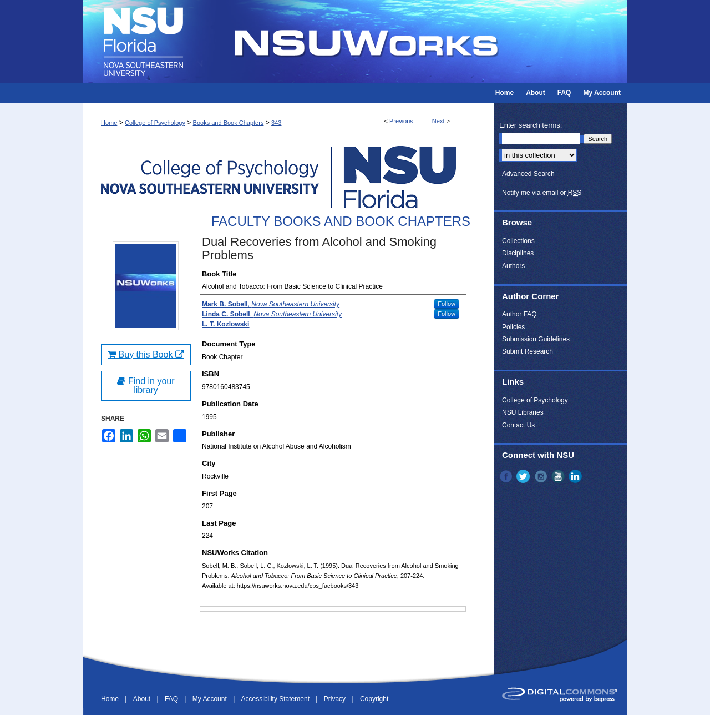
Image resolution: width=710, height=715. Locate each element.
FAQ (172, 699)
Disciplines (518, 253)
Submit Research (527, 351)
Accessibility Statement (276, 699)
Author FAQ (519, 314)
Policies (513, 327)
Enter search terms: (530, 125)
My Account (210, 699)
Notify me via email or (541, 193)
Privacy (336, 699)
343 (276, 122)
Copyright (374, 699)
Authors (513, 266)
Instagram (542, 476)
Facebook (507, 476)
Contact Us (518, 425)
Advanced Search (528, 174)
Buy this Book (146, 354)
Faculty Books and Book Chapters (340, 221)
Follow (446, 303)
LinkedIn (576, 476)
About (143, 699)
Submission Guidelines (536, 339)
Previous (401, 121)
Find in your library (145, 385)
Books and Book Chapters (228, 122)
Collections (518, 241)
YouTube (559, 476)
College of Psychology (155, 122)
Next (438, 121)
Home (109, 122)
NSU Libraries (523, 412)
